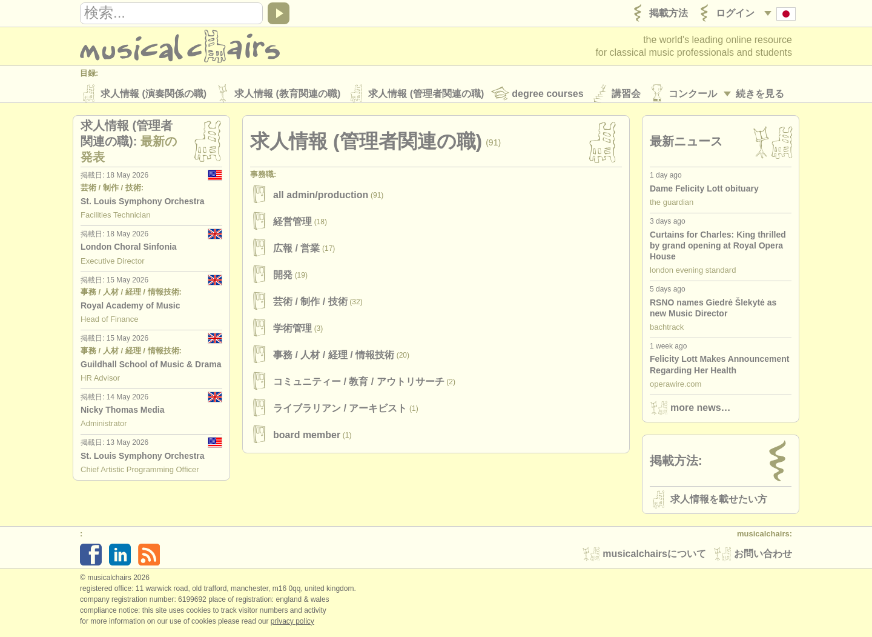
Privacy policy (292, 624)
